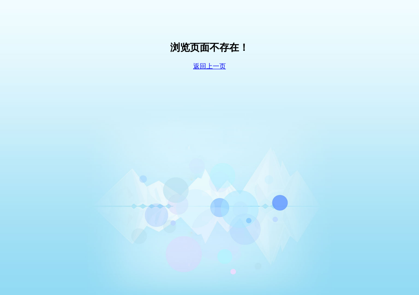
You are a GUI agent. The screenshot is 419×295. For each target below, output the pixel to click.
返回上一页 (209, 66)
